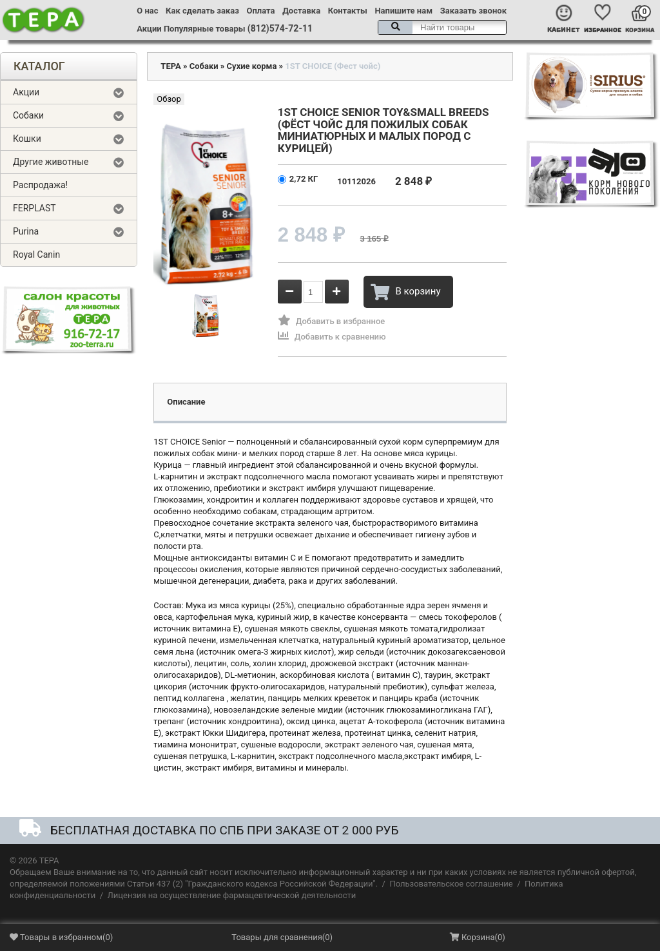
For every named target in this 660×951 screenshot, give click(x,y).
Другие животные (51, 162)
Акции (149, 29)
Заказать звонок (473, 10)
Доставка (301, 10)
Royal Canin (36, 254)
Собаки (28, 115)
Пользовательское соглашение (450, 884)
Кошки (27, 138)
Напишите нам (403, 10)
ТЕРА (170, 66)
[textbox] (442, 27)
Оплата (261, 10)
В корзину (405, 291)
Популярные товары (205, 29)
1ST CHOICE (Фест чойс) (332, 66)
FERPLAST (34, 208)
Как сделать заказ (202, 10)
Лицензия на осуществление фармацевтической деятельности (232, 895)
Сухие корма (252, 66)
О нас (147, 10)
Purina (26, 231)
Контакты (347, 10)
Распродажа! (40, 185)
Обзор (168, 99)
